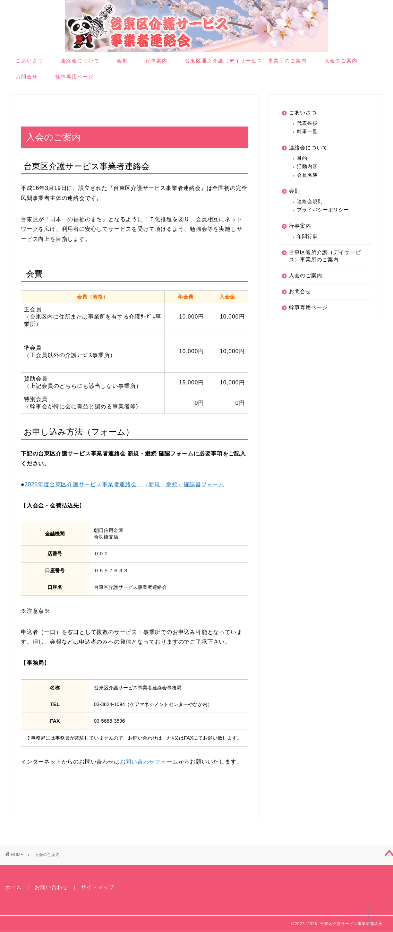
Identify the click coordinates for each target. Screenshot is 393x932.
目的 (302, 158)
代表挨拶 (307, 123)
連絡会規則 (310, 201)
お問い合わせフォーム (149, 762)
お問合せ (27, 76)
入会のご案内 (341, 60)
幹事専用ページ (74, 76)
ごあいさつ (29, 60)
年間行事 (307, 236)
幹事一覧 (307, 131)
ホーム (13, 887)
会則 (122, 60)
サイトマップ (97, 887)
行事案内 (156, 60)
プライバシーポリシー (323, 209)
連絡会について (80, 60)
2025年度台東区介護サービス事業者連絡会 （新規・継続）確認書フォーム (124, 484)
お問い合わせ (51, 887)
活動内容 (307, 166)
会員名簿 (307, 175)
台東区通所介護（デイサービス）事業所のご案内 (246, 60)
